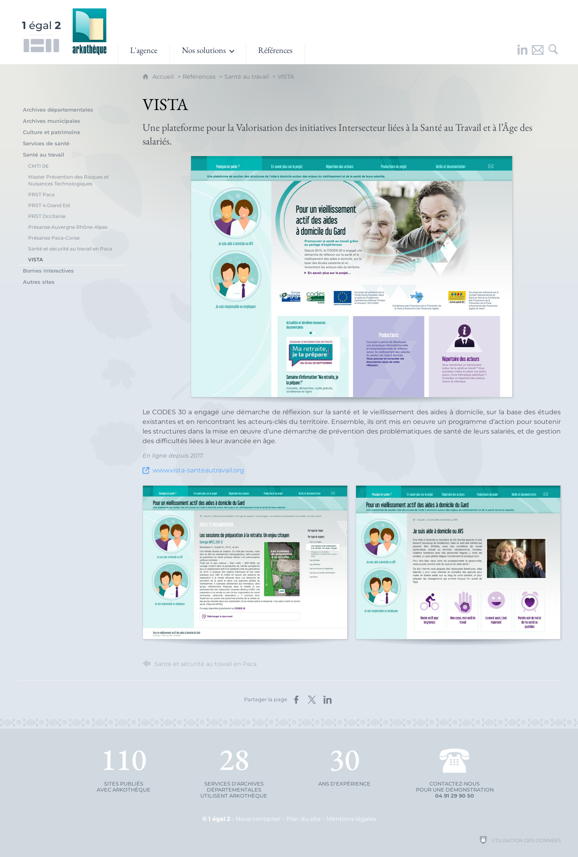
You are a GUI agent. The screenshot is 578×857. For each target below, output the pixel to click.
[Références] (275, 54)
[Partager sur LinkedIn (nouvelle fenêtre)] (327, 699)
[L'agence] (143, 54)
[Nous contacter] (537, 54)
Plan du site (303, 818)
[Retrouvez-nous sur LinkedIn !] (522, 54)
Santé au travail (246, 76)
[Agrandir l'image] (352, 276)
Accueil (164, 76)
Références (199, 76)
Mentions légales (351, 818)
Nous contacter (258, 818)
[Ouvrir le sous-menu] (208, 54)
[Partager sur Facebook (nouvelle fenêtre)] (296, 699)
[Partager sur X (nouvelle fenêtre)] (312, 699)
